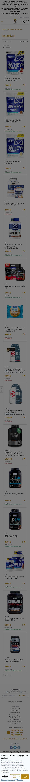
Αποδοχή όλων (25, 776)
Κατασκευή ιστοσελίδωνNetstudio (12, 780)
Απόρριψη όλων (5, 776)
